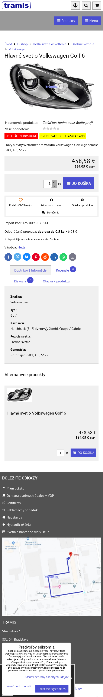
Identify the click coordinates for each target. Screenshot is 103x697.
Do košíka (79, 183)
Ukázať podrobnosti (17, 686)
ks (62, 453)
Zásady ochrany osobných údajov (46, 677)
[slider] (51, 128)
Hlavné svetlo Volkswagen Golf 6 (36, 413)
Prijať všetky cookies (51, 689)
